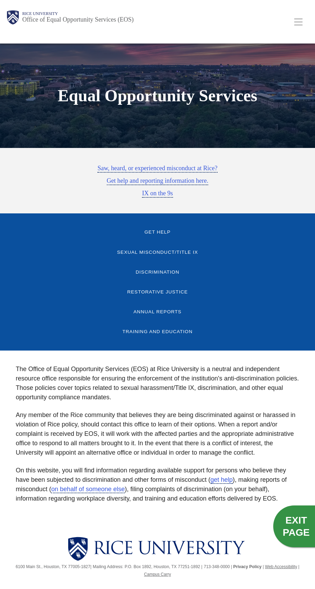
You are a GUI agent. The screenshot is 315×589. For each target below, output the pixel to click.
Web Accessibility (281, 566)
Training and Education (158, 331)
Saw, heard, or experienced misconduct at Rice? (157, 168)
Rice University (40, 13)
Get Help (157, 232)
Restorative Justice (157, 291)
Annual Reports (158, 311)
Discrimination (158, 272)
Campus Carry (157, 574)
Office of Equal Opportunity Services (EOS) (78, 19)
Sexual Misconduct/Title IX (157, 252)
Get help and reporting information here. (157, 180)
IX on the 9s (157, 193)
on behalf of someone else (88, 489)
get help (222, 479)
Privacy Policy (247, 566)
